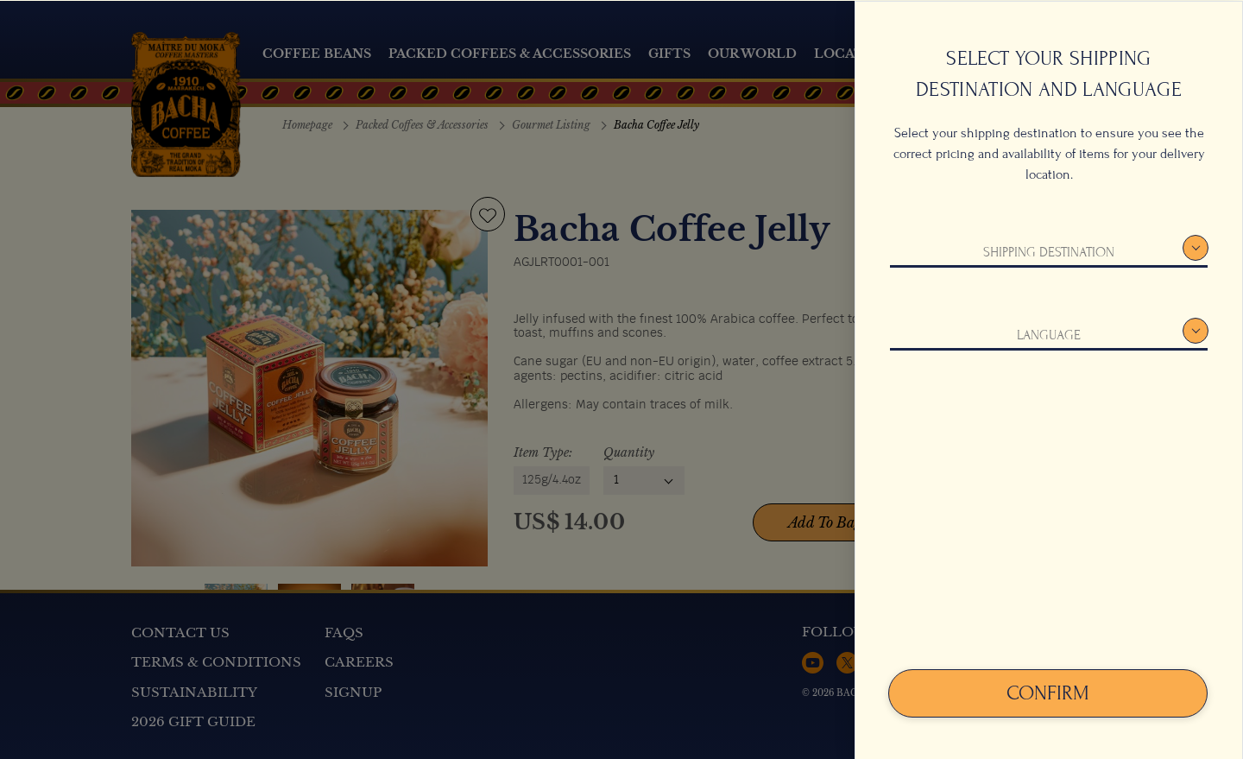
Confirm (1047, 692)
